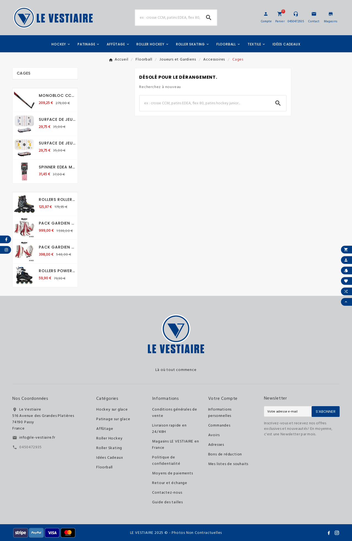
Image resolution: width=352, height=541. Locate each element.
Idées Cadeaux (109, 458)
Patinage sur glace (113, 419)
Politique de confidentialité (166, 460)
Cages (24, 73)
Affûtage (104, 429)
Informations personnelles (220, 412)
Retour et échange (169, 483)
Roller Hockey (109, 438)
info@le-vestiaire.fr (37, 438)
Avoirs (214, 435)
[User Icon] (265, 14)
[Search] (208, 17)
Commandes (219, 425)
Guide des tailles (167, 502)
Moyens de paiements (172, 473)
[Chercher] (168, 17)
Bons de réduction (225, 454)
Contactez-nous (167, 493)
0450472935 (30, 447)
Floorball (104, 467)
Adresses (216, 445)
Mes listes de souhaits (228, 464)
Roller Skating (109, 448)
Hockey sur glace (112, 409)
